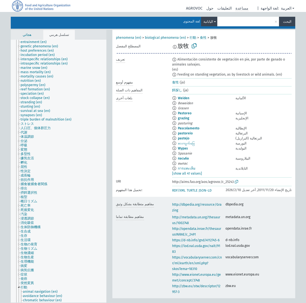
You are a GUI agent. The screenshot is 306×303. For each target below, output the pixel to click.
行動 (193, 38)
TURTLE (192, 190)
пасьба (183, 158)
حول (209, 8)
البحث (287, 22)
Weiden (183, 98)
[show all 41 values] (187, 173)
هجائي (27, 35)
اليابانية (208, 22)
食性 (203, 38)
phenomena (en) (128, 38)
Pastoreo (184, 113)
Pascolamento (188, 128)
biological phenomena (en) (165, 38)
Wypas (183, 148)
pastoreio (185, 133)
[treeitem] (35, 42)
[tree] (58, 171)
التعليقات (224, 8)
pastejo (183, 138)
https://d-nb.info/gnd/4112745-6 (195, 240)
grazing (183, 118)
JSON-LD (205, 190)
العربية (286, 8)
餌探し (177, 90)
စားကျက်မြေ (186, 143)
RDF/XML (179, 190)
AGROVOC (194, 8)
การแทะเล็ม (186, 168)
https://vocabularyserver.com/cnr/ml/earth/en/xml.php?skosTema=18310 (197, 263)
